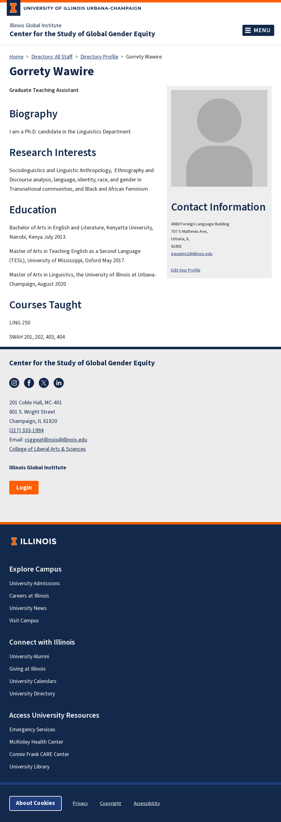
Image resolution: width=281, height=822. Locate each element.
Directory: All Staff (52, 57)
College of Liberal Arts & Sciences (47, 449)
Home (16, 57)
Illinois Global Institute (35, 25)
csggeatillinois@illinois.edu (56, 440)
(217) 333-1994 (26, 430)
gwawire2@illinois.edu (191, 253)
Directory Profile (99, 57)
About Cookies (35, 803)
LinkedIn (58, 383)
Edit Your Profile (185, 270)
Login (24, 487)
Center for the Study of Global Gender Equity (82, 34)
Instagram (14, 383)
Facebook (29, 383)
